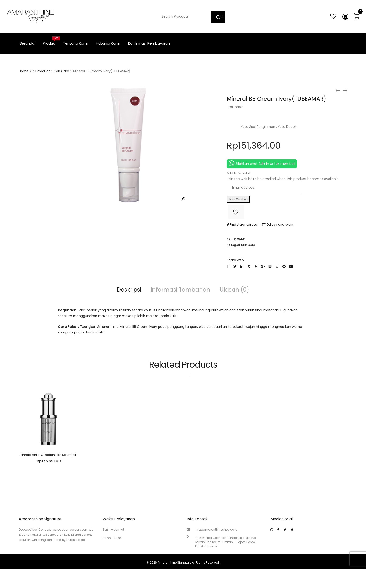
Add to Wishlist (236, 212)
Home (24, 71)
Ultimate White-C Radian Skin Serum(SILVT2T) (51, 455)
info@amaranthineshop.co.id (216, 529)
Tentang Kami (75, 43)
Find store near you (242, 224)
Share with (235, 260)
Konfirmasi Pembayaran (149, 43)
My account (344, 17)
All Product (41, 71)
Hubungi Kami (108, 43)
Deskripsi (129, 290)
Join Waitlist (238, 199)
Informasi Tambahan (180, 290)
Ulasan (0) (234, 290)
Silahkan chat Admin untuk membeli (262, 163)
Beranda (27, 43)
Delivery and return (277, 224)
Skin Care (61, 71)
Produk (51, 41)
